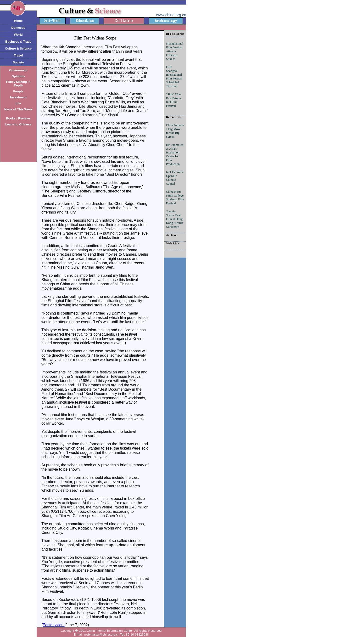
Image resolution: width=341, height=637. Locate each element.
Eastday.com (53, 625)
